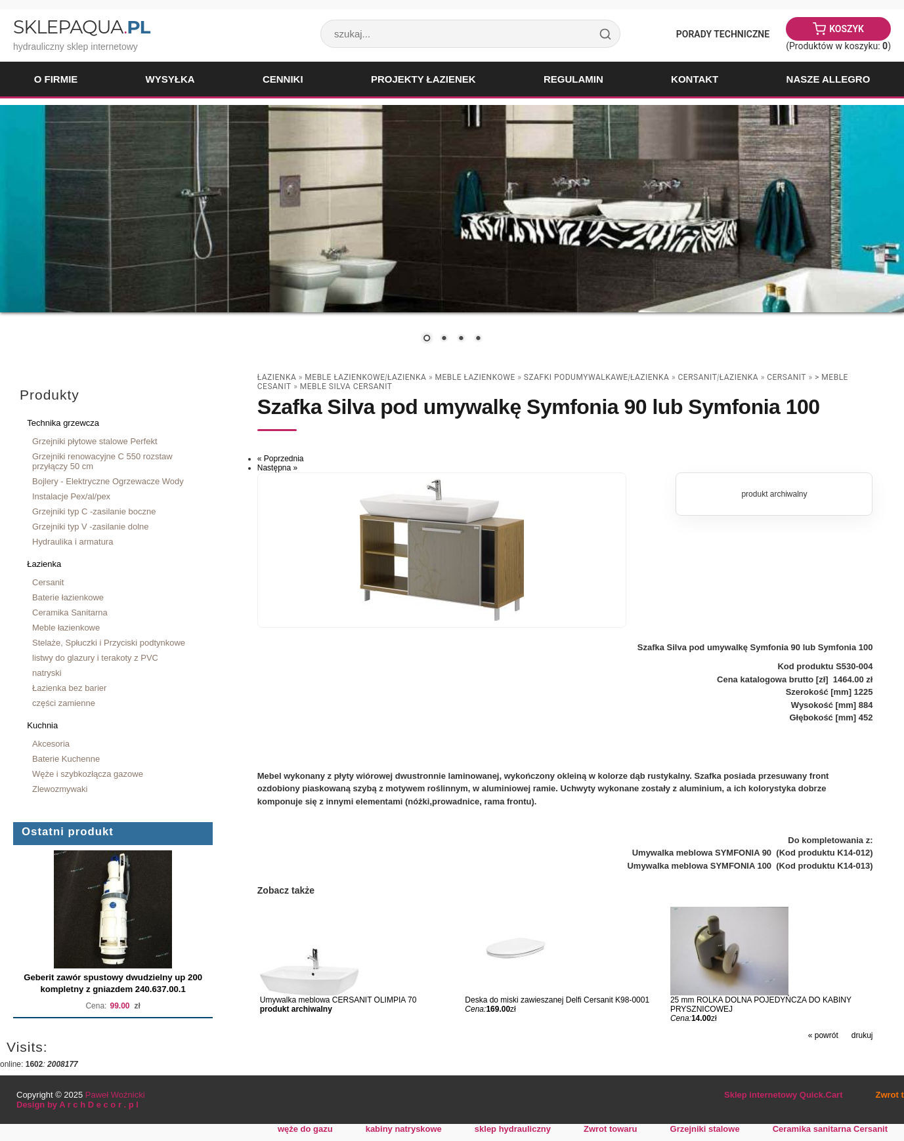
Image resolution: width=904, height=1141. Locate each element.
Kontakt (694, 79)
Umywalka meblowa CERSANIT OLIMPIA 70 (338, 1000)
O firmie (56, 79)
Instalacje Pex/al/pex (71, 496)
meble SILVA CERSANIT (346, 386)
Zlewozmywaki (59, 789)
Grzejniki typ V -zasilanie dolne (90, 526)
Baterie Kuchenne (66, 759)
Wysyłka (170, 79)
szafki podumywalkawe (576, 377)
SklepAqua (81, 27)
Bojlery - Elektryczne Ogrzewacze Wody (108, 481)
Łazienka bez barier (69, 688)
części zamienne (63, 703)
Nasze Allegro (828, 79)
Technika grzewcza (63, 423)
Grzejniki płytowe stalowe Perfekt (95, 441)
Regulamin (573, 79)
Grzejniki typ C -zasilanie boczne (94, 511)
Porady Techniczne (722, 34)
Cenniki (283, 79)
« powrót (823, 1035)
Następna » (277, 467)
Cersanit (48, 582)
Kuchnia (42, 725)
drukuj (862, 1035)
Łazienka (44, 564)
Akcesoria (51, 744)
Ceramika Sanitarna (70, 612)
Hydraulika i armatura (72, 542)
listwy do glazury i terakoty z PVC (95, 658)
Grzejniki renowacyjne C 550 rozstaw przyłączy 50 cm (102, 461)
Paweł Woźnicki (115, 1095)
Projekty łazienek (423, 79)
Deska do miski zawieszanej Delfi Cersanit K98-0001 (557, 1000)
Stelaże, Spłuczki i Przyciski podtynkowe (108, 643)
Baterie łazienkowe (68, 597)
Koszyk (846, 29)
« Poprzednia (280, 458)
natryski (47, 673)
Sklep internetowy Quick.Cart (783, 1095)
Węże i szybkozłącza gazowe (87, 774)
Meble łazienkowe (66, 628)
